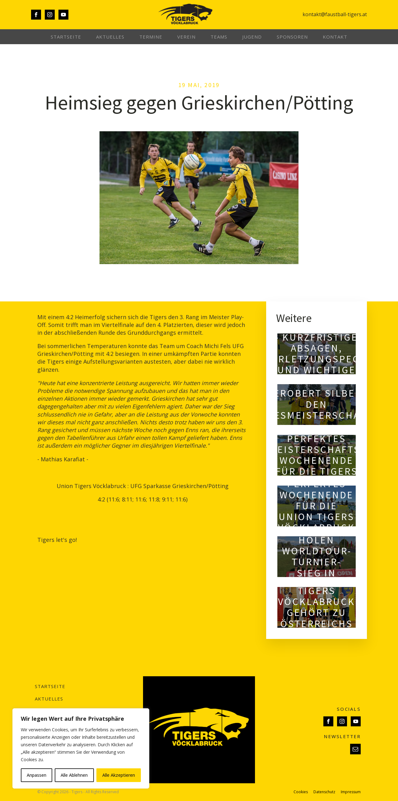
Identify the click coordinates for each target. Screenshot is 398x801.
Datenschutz (324, 791)
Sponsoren (292, 37)
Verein (186, 37)
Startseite (66, 37)
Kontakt (335, 37)
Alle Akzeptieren (118, 775)
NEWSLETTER (342, 736)
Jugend (252, 37)
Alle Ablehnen (74, 775)
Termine (150, 37)
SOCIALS (349, 709)
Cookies (301, 791)
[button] (355, 749)
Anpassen (36, 775)
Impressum (351, 791)
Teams (219, 37)
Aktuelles (110, 37)
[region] (80, 748)
